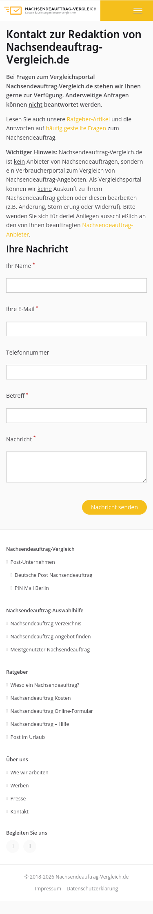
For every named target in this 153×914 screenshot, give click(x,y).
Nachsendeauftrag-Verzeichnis (46, 623)
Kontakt (20, 811)
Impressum (48, 888)
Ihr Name (20, 265)
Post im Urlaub (28, 737)
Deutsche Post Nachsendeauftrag (53, 575)
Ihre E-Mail (22, 309)
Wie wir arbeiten (30, 772)
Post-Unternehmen (33, 562)
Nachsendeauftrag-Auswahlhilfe (45, 610)
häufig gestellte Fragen (76, 128)
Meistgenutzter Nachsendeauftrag (50, 649)
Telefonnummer (27, 352)
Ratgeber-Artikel (88, 119)
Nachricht (21, 439)
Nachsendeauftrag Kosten (41, 698)
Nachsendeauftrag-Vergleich (40, 549)
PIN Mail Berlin (32, 588)
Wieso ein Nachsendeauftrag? (45, 685)
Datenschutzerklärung (92, 888)
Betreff (17, 395)
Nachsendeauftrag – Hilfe (40, 724)
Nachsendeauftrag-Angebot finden (51, 636)
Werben (20, 785)
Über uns (17, 759)
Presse (18, 798)
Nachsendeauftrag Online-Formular (52, 711)
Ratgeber (17, 672)
